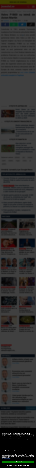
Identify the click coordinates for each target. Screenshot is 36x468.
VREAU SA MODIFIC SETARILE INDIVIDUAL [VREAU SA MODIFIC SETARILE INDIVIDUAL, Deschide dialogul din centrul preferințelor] (18, 465)
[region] (18, 448)
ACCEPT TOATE (18, 462)
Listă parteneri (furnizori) (6, 458)
